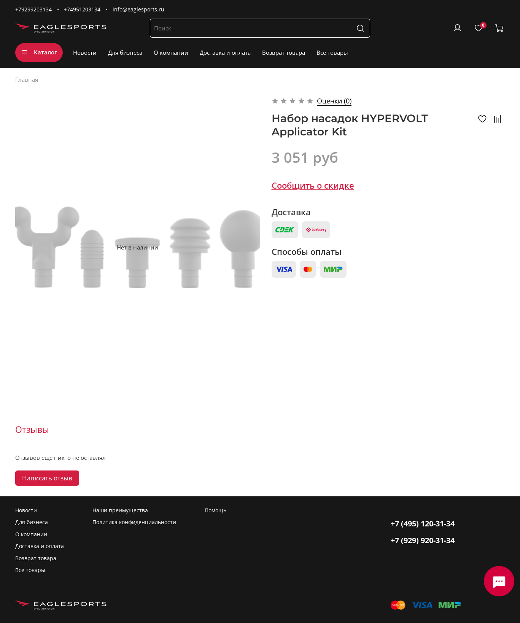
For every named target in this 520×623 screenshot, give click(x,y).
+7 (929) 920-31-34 (423, 540)
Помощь (215, 510)
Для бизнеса (125, 52)
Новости (85, 52)
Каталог (39, 52)
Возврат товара (283, 52)
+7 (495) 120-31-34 (423, 523)
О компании (171, 52)
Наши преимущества (120, 510)
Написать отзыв (47, 478)
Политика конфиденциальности (134, 522)
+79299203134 (33, 9)
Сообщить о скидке (313, 185)
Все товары (332, 52)
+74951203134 (82, 9)
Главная (26, 79)
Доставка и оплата (225, 52)
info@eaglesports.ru (138, 9)
